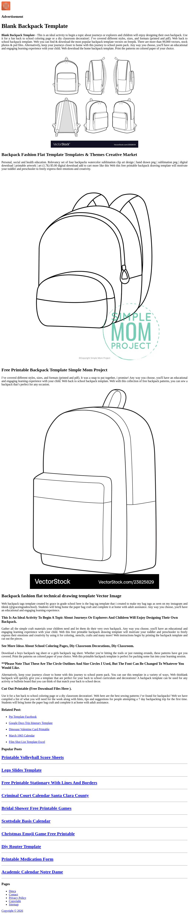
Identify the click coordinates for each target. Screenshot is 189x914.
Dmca (12, 891)
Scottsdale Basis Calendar (25, 821)
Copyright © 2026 (12, 910)
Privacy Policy (17, 897)
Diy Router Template (21, 846)
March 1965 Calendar (22, 735)
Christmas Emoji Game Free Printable (38, 833)
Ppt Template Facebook (23, 716)
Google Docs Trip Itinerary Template (31, 723)
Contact (13, 894)
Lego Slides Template (21, 770)
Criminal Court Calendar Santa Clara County (45, 795)
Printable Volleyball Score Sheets (32, 757)
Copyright (15, 901)
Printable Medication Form (27, 859)
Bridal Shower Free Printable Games (36, 808)
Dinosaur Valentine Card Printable (29, 729)
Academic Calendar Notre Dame (32, 871)
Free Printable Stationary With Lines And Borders (49, 782)
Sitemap (13, 904)
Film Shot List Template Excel (27, 741)
